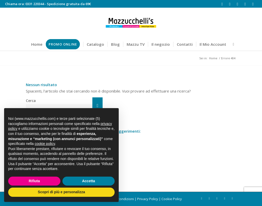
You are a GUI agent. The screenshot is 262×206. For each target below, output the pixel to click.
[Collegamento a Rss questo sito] (245, 4)
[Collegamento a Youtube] (237, 4)
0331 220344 (34, 4)
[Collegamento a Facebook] (222, 4)
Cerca (31, 100)
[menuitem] (37, 44)
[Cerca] (232, 44)
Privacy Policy (147, 199)
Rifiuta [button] (34, 181)
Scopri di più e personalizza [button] (61, 192)
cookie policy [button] (45, 144)
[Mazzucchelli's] (131, 23)
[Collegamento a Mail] (253, 4)
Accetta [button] (88, 181)
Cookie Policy (171, 199)
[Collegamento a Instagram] (230, 4)
